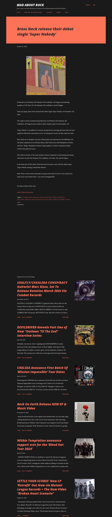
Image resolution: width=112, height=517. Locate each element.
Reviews (59, 12)
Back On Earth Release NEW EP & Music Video (41, 406)
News (66, 12)
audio (30, 197)
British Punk (44, 197)
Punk (32, 199)
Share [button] (19, 202)
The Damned (61, 199)
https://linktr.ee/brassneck (25, 192)
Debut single (52, 197)
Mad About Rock (30, 5)
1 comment (25, 515)
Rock (43, 199)
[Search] (88, 5)
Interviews (49, 12)
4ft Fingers (24, 197)
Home (18, 12)
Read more (65, 317)
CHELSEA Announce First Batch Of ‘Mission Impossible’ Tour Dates (42, 370)
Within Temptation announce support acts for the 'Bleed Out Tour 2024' (40, 444)
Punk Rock (38, 199)
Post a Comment (27, 317)
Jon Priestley (61, 197)
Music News (20, 199)
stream (55, 199)
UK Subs (67, 199)
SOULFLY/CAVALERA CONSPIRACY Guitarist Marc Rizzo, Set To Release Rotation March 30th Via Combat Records (42, 288)
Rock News (49, 199)
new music (28, 199)
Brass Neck (36, 197)
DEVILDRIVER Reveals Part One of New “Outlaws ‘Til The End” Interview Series (42, 331)
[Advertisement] (43, 257)
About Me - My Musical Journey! (33, 12)
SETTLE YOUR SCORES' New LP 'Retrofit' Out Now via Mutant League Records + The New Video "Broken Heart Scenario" (41, 487)
